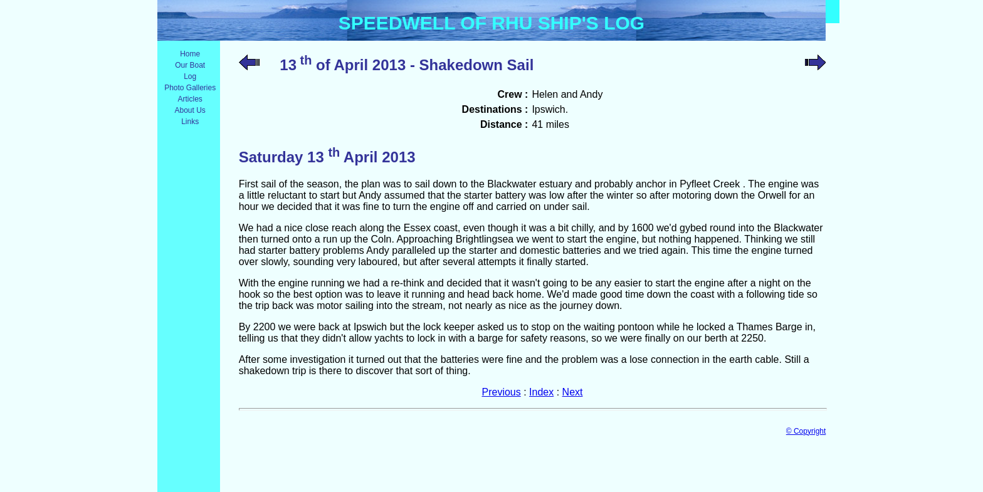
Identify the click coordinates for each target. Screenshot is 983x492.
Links (190, 121)
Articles (190, 99)
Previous (501, 392)
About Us (189, 110)
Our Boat (190, 65)
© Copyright (806, 431)
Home (190, 54)
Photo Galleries (190, 87)
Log (190, 76)
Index (541, 392)
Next (572, 392)
